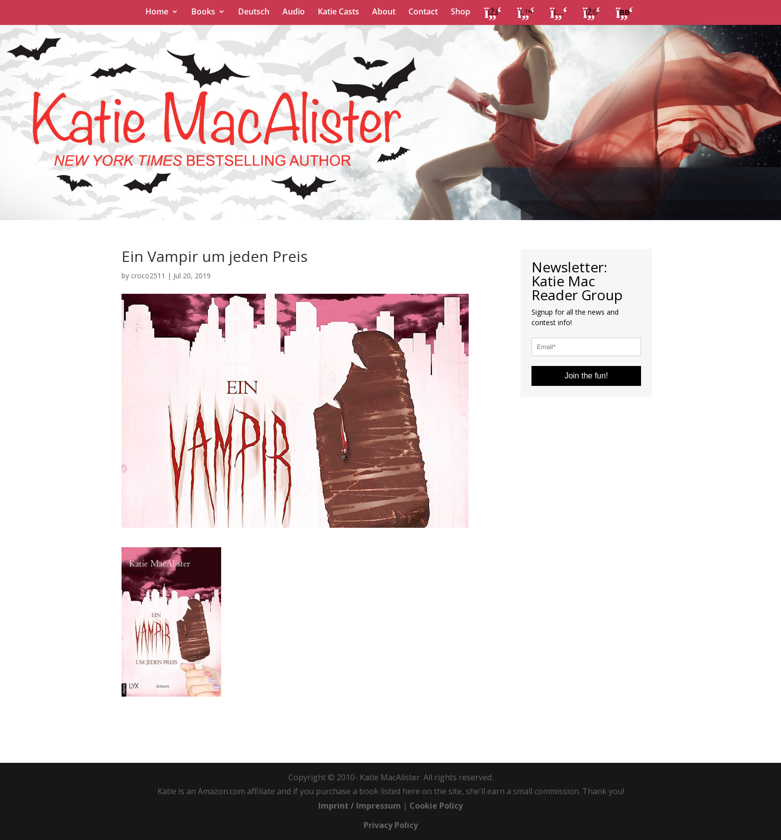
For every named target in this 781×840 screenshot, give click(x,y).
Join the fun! (586, 375)
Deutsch (253, 12)
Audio (293, 12)
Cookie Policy (436, 805)
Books (203, 12)
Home (156, 12)
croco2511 (148, 275)
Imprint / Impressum (359, 805)
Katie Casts (338, 12)
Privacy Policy (391, 825)
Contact (423, 12)
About (383, 12)
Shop (460, 12)
